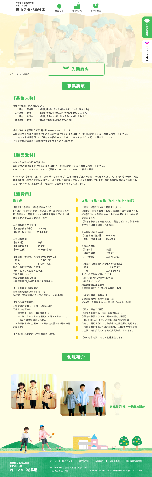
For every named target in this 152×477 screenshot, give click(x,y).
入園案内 (99, 461)
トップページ (12, 74)
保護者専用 (114, 461)
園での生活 (84, 461)
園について (67, 461)
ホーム (53, 461)
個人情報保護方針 (134, 461)
